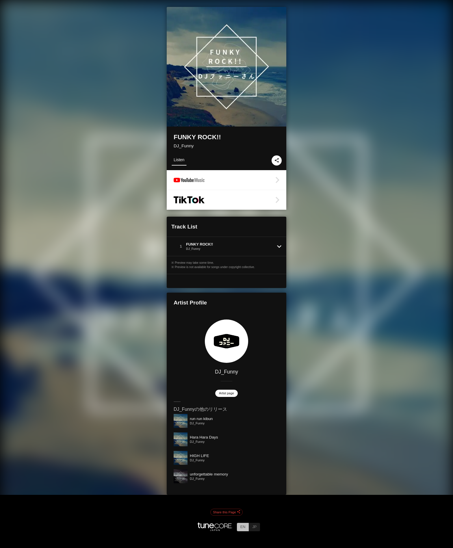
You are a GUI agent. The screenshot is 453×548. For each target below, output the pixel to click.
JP (254, 527)
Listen (179, 159)
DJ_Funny (184, 145)
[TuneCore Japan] (215, 529)
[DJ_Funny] (226, 341)
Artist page (226, 393)
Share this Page (226, 512)
